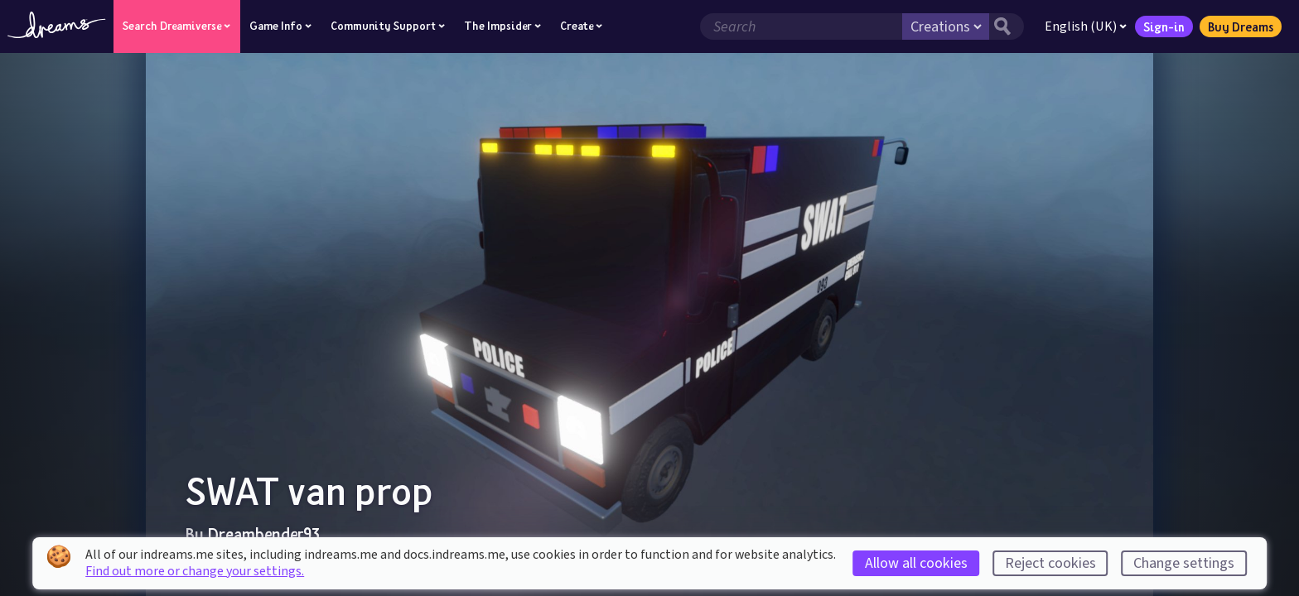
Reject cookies (1050, 563)
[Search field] (801, 26)
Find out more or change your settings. (194, 571)
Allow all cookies (916, 563)
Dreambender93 (263, 534)
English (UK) (1086, 26)
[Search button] (1006, 26)
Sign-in (1164, 26)
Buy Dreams (1240, 26)
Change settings (1183, 563)
